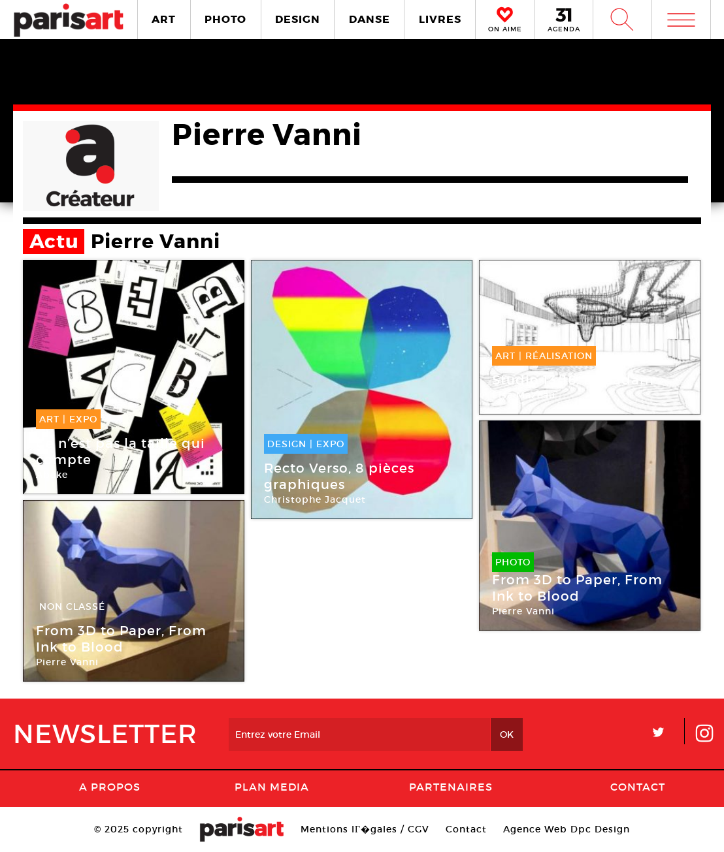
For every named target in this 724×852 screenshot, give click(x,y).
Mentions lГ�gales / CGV (365, 829)
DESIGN (297, 19)
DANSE (369, 19)
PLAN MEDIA (272, 786)
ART (164, 19)
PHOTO (225, 19)
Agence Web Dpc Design (566, 829)
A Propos (109, 786)
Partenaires (451, 786)
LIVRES (440, 19)
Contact (637, 786)
